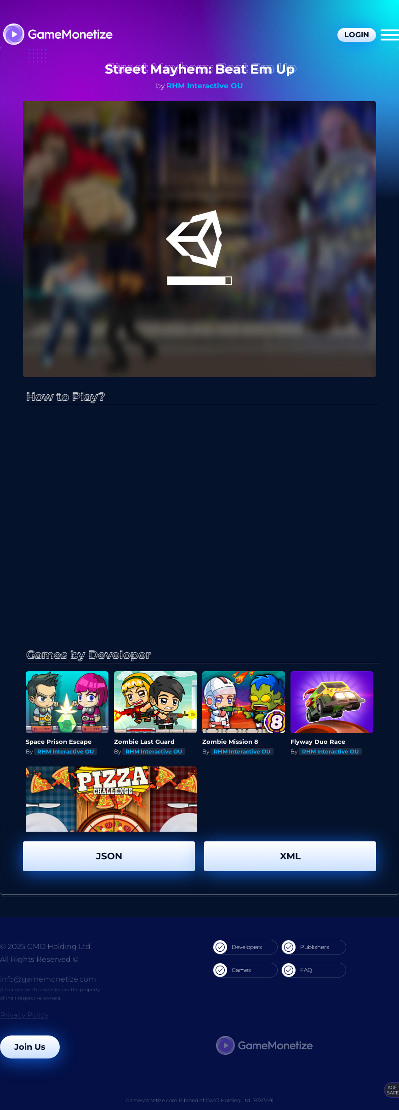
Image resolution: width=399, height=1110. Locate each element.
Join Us (30, 1047)
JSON (109, 856)
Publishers (305, 947)
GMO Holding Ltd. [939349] (240, 1100)
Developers (237, 947)
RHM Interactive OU (204, 85)
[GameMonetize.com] (57, 35)
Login (356, 34)
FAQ (297, 970)
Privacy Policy (24, 1015)
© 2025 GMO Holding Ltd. (46, 946)
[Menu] (390, 34)
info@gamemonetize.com (48, 979)
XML (290, 856)
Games (232, 970)
